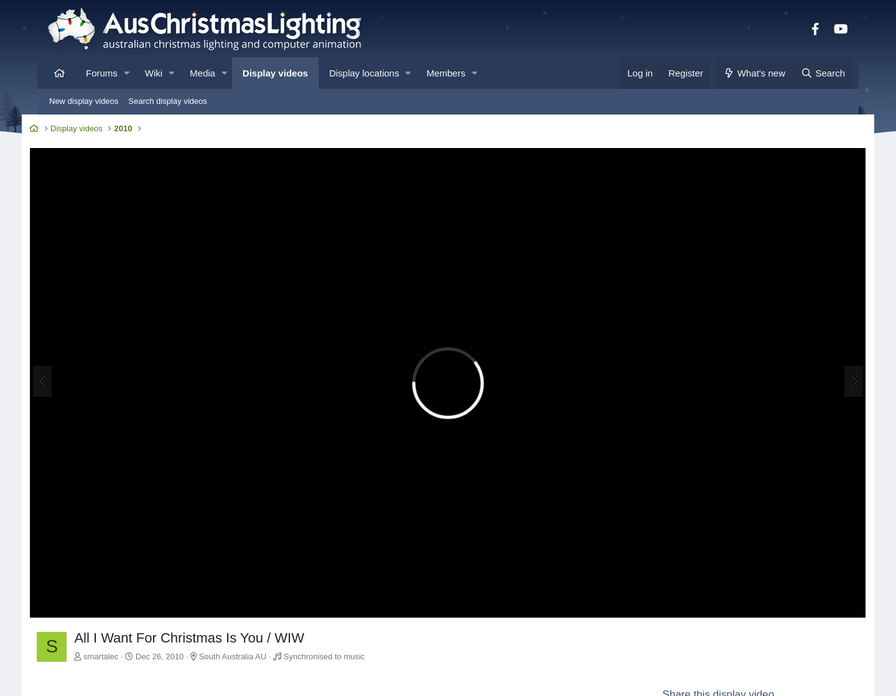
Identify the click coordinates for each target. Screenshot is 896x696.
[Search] (822, 73)
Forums (102, 73)
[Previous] (59, 373)
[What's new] (754, 73)
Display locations (364, 73)
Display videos (275, 73)
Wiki (153, 73)
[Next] (836, 373)
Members (445, 73)
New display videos (83, 101)
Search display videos (167, 101)
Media (202, 73)
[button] (126, 73)
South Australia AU (249, 638)
